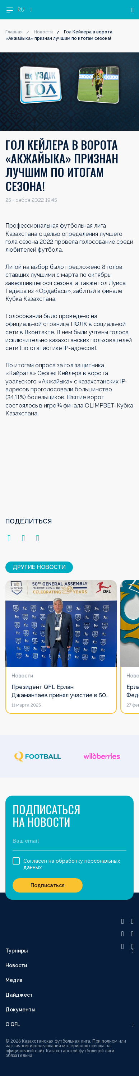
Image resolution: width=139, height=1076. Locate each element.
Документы (20, 1009)
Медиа (14, 980)
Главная (14, 31)
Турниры (16, 951)
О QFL (12, 1024)
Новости (43, 31)
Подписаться (48, 885)
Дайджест (19, 995)
